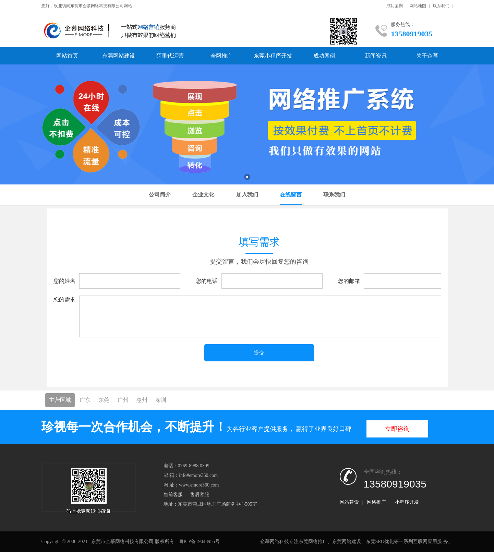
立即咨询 (397, 428)
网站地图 (418, 5)
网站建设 (349, 502)
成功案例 (394, 5)
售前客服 (173, 494)
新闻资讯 (376, 56)
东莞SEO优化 (380, 541)
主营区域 (60, 400)
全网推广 (221, 56)
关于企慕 (427, 56)
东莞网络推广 (313, 541)
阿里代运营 (170, 56)
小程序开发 (407, 502)
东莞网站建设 (118, 56)
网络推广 (376, 502)
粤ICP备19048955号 (199, 541)
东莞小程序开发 (273, 56)
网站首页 (67, 56)
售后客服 (199, 494)
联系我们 (441, 5)
